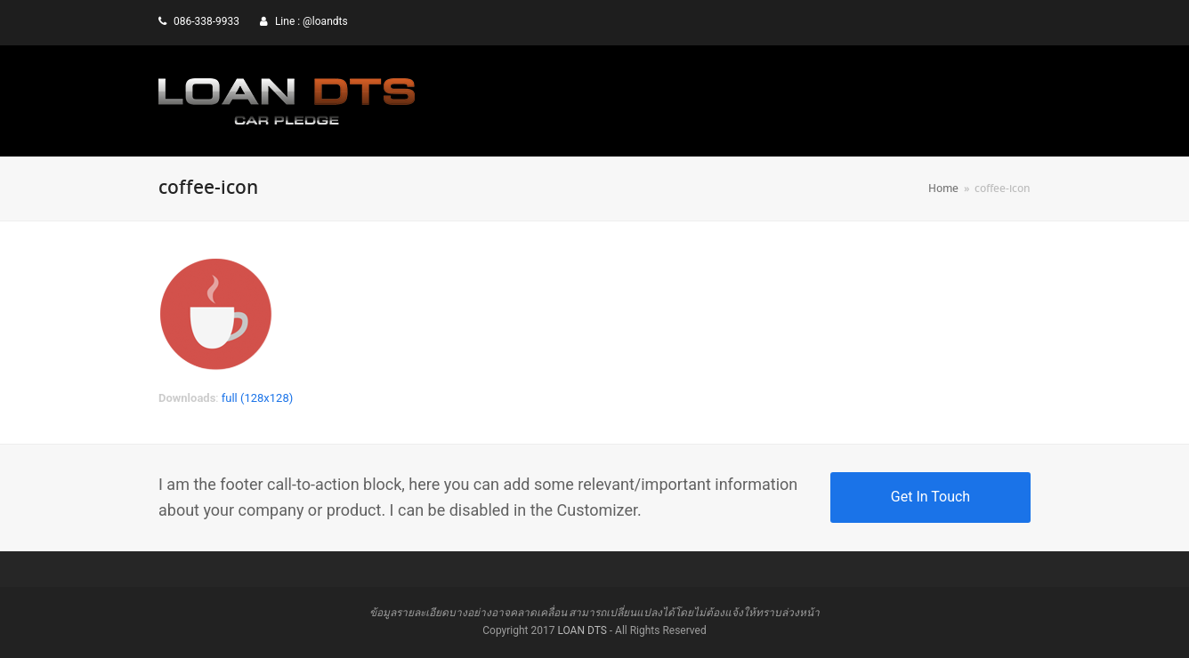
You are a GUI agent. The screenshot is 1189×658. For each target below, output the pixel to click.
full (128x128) (258, 398)
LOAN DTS (581, 630)
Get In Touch (930, 496)
